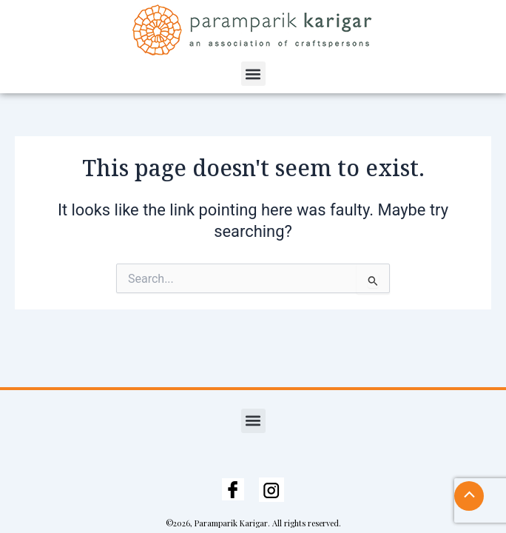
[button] (253, 73)
